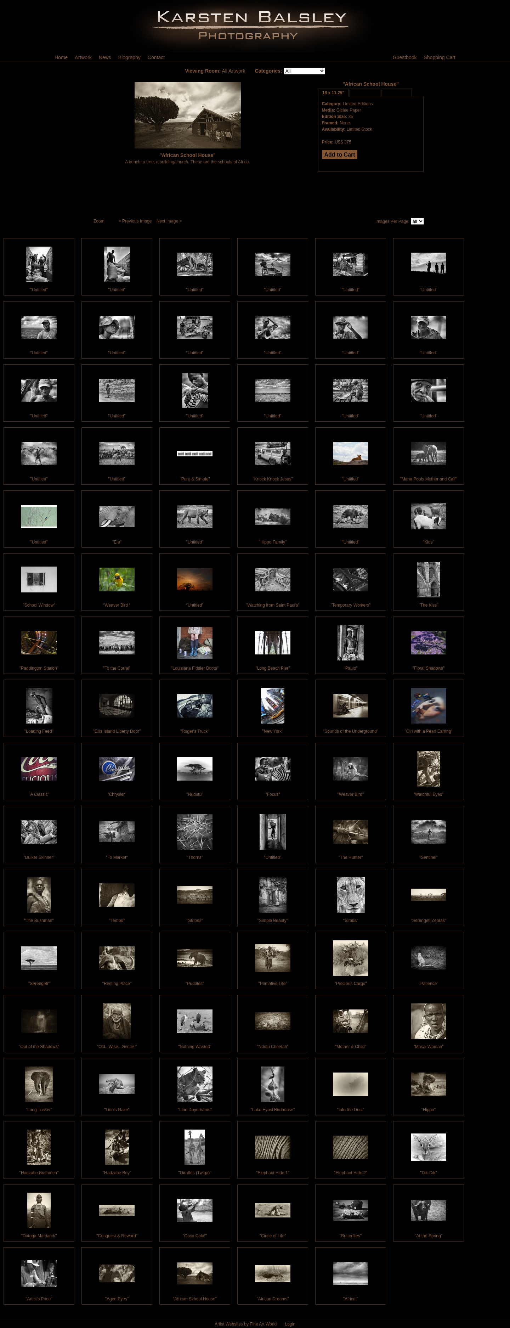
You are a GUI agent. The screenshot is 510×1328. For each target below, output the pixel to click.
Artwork (83, 57)
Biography (129, 57)
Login (290, 1324)
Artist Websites (229, 1324)
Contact (156, 57)
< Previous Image (136, 221)
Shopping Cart (439, 57)
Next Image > (170, 221)
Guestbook (405, 57)
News (105, 57)
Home (61, 57)
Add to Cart (339, 155)
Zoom (100, 221)
